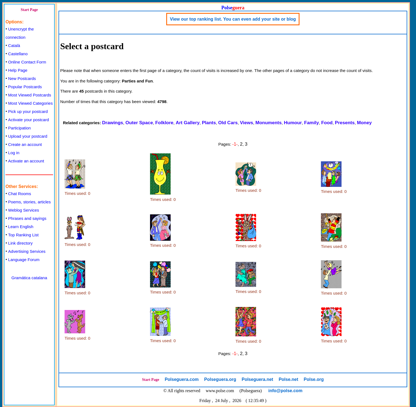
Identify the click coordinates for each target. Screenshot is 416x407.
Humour (293, 122)
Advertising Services (27, 251)
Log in (14, 152)
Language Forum (24, 259)
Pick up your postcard (28, 111)
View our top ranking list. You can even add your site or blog (233, 19)
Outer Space (139, 122)
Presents (345, 122)
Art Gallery (187, 122)
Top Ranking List (23, 234)
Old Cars (228, 122)
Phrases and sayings (27, 218)
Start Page (29, 10)
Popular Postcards (25, 86)
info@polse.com (285, 390)
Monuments (269, 122)
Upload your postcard (28, 136)
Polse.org (314, 379)
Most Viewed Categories (30, 103)
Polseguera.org (220, 379)
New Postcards (22, 78)
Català (14, 45)
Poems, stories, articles (29, 202)
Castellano (18, 53)
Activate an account (26, 161)
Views (246, 122)
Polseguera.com (182, 379)
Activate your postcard (28, 119)
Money (364, 122)
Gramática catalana (29, 277)
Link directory (20, 243)
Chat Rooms (19, 193)
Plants (209, 122)
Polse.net (288, 379)
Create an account (25, 144)
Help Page (17, 70)
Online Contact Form (27, 62)
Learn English (21, 226)
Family (311, 122)
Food (327, 122)
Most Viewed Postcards (29, 95)
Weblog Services (23, 210)
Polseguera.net (257, 379)
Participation (19, 128)
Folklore (164, 122)
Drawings (112, 122)
